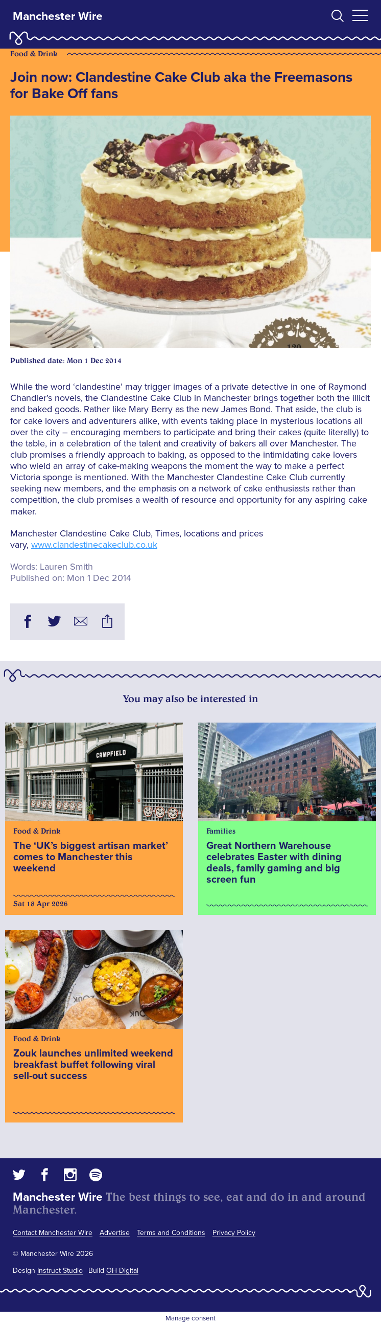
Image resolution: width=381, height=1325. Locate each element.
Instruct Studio (60, 1270)
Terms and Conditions (171, 1232)
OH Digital (122, 1270)
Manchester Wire (58, 16)
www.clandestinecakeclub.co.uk (94, 544)
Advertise (115, 1232)
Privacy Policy (233, 1232)
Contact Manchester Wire (52, 1232)
